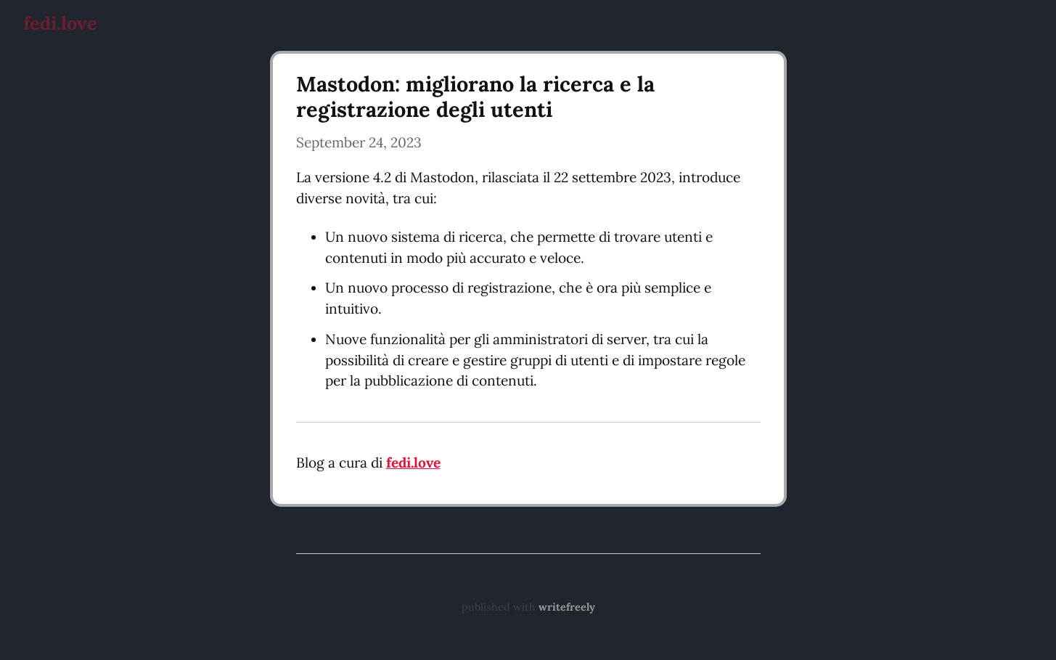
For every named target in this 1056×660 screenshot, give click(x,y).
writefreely (567, 607)
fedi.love (60, 23)
